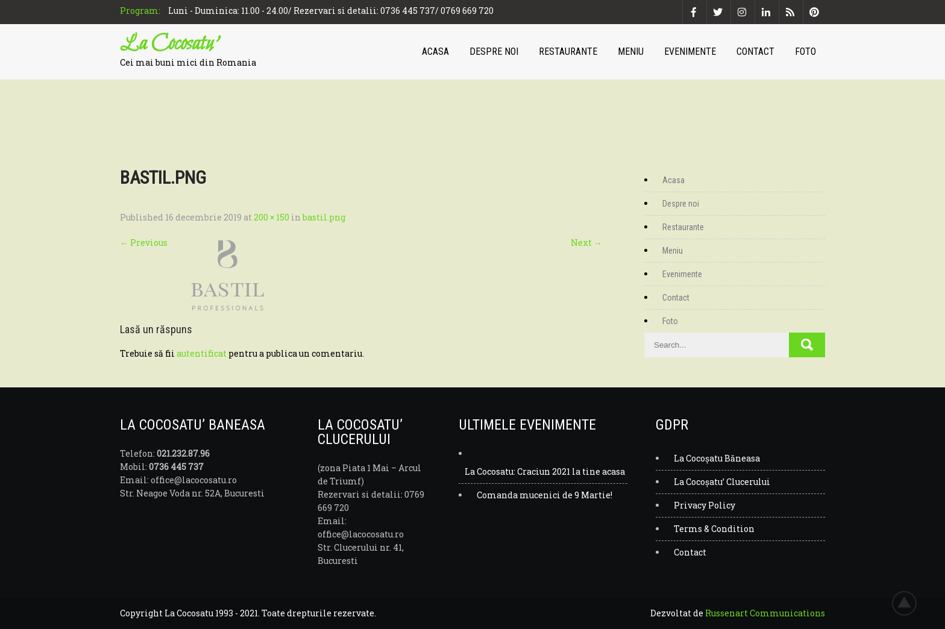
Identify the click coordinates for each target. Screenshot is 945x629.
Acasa (435, 51)
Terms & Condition (714, 528)
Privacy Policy (704, 505)
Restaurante (568, 51)
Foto (805, 51)
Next (586, 242)
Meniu (631, 51)
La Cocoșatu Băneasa (717, 458)
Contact (755, 51)
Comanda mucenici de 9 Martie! (544, 495)
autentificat (202, 353)
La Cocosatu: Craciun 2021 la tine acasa (545, 471)
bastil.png (324, 217)
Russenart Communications (765, 613)
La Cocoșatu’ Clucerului (722, 481)
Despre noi (493, 51)
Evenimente (690, 51)
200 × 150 (271, 217)
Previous (144, 242)
